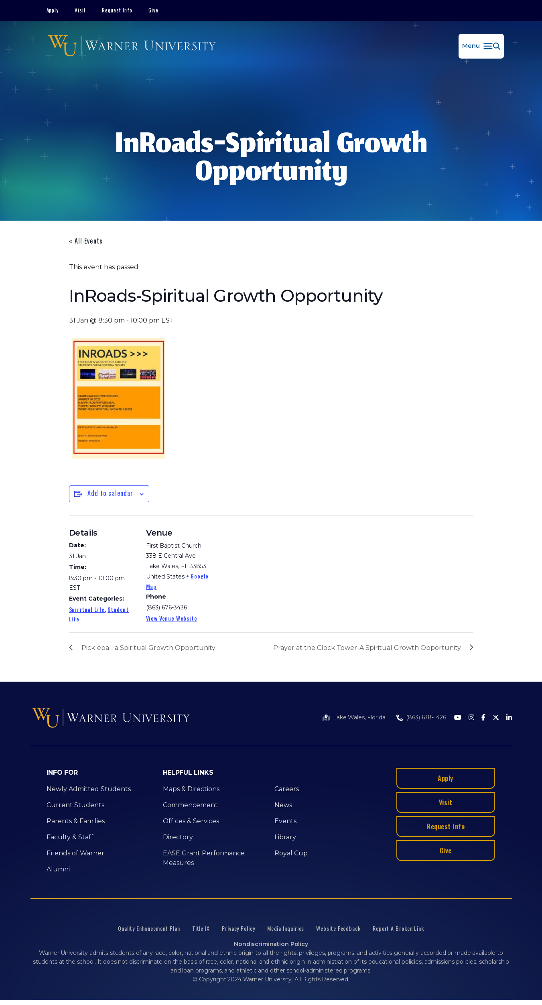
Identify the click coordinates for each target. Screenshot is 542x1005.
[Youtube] (457, 718)
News (283, 805)
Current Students (75, 805)
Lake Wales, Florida (359, 717)
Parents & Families (76, 821)
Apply (53, 10)
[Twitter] (496, 718)
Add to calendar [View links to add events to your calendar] (110, 493)
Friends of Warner (75, 853)
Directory (178, 837)
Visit (80, 10)
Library (285, 837)
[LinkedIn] (509, 718)
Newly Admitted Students (89, 789)
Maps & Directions (191, 789)
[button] (481, 46)
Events (285, 821)
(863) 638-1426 (426, 717)
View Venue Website (171, 618)
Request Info (117, 10)
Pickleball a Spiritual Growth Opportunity (148, 648)
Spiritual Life (87, 609)
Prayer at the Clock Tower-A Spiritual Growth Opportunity (367, 648)
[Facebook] (483, 718)
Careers (286, 789)
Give (153, 10)
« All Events (86, 241)
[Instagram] (471, 718)
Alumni (58, 869)
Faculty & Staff (70, 837)
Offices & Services (191, 821)
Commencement (190, 805)
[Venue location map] (265, 570)
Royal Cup (291, 853)
